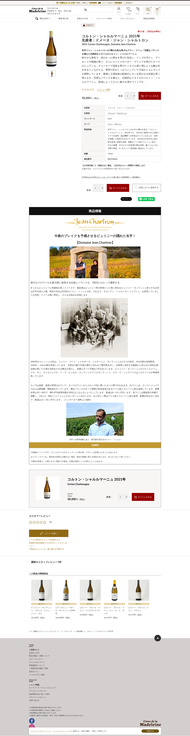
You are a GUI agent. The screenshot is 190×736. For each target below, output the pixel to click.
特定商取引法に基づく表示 (39, 691)
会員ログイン (34, 670)
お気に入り (130, 12)
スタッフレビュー (127, 18)
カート (139, 12)
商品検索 (79, 631)
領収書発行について (36, 664)
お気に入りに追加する (144, 187)
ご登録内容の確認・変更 (38, 667)
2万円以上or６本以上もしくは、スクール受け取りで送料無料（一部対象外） (114, 177)
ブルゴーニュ (122, 113)
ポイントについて (36, 658)
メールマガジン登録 (36, 672)
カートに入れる (147, 95)
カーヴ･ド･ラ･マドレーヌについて (42, 685)
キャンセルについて (36, 661)
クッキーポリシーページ (61, 731)
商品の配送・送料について (39, 655)
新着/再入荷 (63, 18)
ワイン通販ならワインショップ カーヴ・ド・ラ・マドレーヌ (38, 10)
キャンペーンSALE (104, 18)
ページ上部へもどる (157, 637)
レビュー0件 (103, 89)
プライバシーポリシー (37, 694)
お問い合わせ (34, 697)
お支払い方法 (34, 652)
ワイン (110, 124)
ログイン (121, 12)
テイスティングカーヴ (37, 688)
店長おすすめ (82, 18)
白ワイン (119, 124)
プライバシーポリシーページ (40, 731)
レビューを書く (50, 533)
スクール (147, 12)
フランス (111, 113)
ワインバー (157, 12)
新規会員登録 (149, 18)
